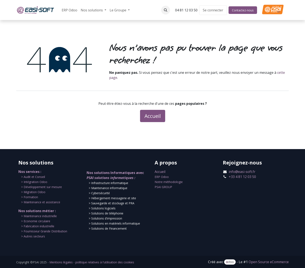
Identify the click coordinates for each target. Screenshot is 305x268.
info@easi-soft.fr (242, 171)
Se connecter (213, 10)
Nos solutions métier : (37, 211)
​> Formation (29, 197)
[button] (165, 10)
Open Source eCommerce (269, 262)
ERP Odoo (162, 177)
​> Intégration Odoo (34, 182)
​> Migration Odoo (33, 192)
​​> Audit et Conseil (33, 177)
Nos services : (29, 171)
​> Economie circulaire (35, 221)
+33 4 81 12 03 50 (242, 176)
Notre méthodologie (169, 182)
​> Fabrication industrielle (37, 226)
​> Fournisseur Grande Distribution (44, 231)
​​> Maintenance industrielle (39, 216)
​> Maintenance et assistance (40, 202)
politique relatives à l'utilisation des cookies (104, 262)
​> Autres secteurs (33, 236)
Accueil (152, 115)
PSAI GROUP (163, 187)
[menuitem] (69, 10)
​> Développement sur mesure (41, 187)
